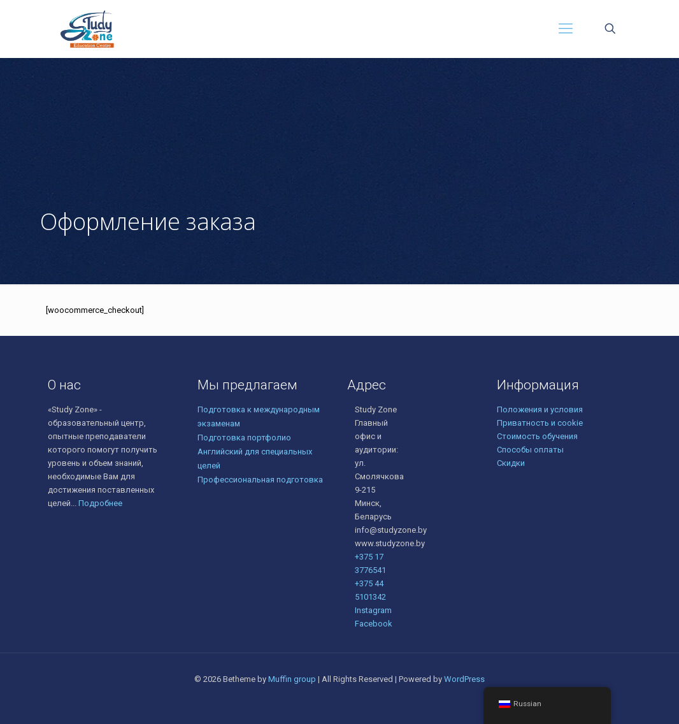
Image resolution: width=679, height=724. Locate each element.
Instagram (373, 610)
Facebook (373, 623)
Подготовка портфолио (244, 437)
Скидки (511, 463)
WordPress (464, 679)
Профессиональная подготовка (260, 479)
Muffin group (292, 679)
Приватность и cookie (540, 423)
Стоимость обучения (537, 436)
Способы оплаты (530, 449)
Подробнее (100, 503)
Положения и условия (540, 409)
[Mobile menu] (565, 29)
